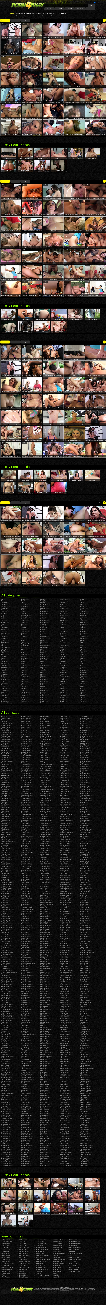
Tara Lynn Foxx (85, 984)
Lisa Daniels (64, 745)
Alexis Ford (4, 797)
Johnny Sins (44, 870)
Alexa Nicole (5, 782)
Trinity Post (83, 1058)
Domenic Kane (25, 997)
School (62, 692)
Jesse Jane (44, 824)
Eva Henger (24, 1052)
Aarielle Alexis (5, 718)
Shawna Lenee (84, 857)
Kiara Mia (43, 1017)
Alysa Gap (4, 845)
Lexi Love (43, 1154)
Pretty (62, 667)
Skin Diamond (84, 891)
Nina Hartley (64, 1070)
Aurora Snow (5, 1022)
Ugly (81, 665)
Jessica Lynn (44, 838)
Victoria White (84, 1126)
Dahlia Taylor (25, 918)
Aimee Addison (6, 750)
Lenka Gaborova (45, 1144)
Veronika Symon (85, 1110)
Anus (2, 615)
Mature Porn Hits (74, 1242)
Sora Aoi (82, 922)
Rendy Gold (83, 732)
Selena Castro (84, 841)
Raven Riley (64, 1161)
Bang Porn (39, 1257)
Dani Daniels (25, 934)
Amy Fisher (4, 875)
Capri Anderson (26, 756)
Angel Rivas (5, 906)
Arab (2, 617)
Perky (62, 651)
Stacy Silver (83, 934)
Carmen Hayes (25, 773)
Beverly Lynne (5, 1077)
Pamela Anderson (65, 1099)
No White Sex (6, 1244)
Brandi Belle (5, 1108)
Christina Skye (25, 861)
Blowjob (3, 665)
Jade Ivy (43, 747)
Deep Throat (25, 644)
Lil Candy (63, 725)
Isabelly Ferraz (45, 725)
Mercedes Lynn (65, 900)
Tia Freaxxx (83, 1024)
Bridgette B (4, 1138)
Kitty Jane (43, 1040)
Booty (3, 672)
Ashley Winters (6, 999)
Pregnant (63, 665)
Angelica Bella (5, 915)
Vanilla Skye (84, 1097)
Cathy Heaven (25, 806)
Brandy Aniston (6, 1113)
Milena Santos (64, 938)
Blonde (3, 663)
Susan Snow (84, 963)
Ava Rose (4, 1040)
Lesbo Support (57, 1271)
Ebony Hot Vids (41, 1240)
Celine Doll (24, 811)
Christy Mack (25, 868)
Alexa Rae (4, 784)
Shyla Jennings (85, 870)
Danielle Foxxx (25, 940)
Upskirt (82, 674)
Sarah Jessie (84, 813)
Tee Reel (82, 1008)
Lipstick (42, 696)
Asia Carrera (5, 1008)
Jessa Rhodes (45, 822)
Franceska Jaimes (26, 1072)
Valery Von (83, 1074)
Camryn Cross (25, 743)
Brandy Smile (5, 1115)
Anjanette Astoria (6, 945)
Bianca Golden (6, 1081)
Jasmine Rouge (45, 772)
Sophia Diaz (84, 906)
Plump (62, 658)
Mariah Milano (64, 849)
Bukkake (4, 683)
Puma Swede (46, 16)
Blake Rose (4, 1092)
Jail (41, 663)
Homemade (44, 644)
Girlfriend (43, 620)
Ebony (23, 663)
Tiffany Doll (83, 1027)
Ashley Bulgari (5, 986)
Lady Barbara (44, 1092)
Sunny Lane (83, 959)
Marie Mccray (64, 852)
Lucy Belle (63, 790)
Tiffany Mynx (84, 1031)
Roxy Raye (83, 768)
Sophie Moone (84, 918)
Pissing (62, 656)
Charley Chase (25, 822)
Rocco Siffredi (84, 750)
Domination (24, 658)
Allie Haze (4, 825)
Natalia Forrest (64, 995)
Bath (2, 631)
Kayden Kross (44, 965)
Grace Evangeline (26, 1108)
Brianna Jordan (6, 1135)
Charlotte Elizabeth (27, 825)
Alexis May (4, 800)
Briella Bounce (5, 1140)
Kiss (41, 674)
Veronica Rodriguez (86, 1108)
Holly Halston (25, 1153)
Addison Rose (5, 727)
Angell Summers (6, 927)
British (3, 678)
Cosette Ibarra (25, 906)
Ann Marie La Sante (7, 949)
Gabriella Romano (26, 1079)
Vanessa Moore (85, 1086)
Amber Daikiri (5, 857)
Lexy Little (43, 1165)
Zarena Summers (85, 1154)
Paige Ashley (64, 1095)
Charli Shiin (24, 824)
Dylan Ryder (25, 1011)
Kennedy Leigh (45, 1004)
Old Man (62, 631)
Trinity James (84, 1056)
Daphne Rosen (25, 947)
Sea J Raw (83, 840)
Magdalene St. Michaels (67, 831)
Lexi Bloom (44, 1149)
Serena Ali (83, 845)
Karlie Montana (45, 925)
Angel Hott (4, 899)
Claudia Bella (25, 890)
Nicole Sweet (64, 1043)
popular (49, 8)
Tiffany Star (83, 1036)
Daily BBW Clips (41, 1267)
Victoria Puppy (84, 1122)
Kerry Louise (44, 1006)
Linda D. (62, 736)
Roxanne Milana (85, 761)
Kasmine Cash (45, 933)
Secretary (63, 696)
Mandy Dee (63, 838)
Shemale (63, 703)
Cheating (4, 701)
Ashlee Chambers (7, 981)
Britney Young (5, 1156)
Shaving (62, 701)
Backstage (4, 629)
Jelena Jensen (45, 793)
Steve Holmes (84, 943)
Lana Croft (43, 1099)
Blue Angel (4, 1099)
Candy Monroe (25, 752)
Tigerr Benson (84, 1040)
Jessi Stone (44, 825)
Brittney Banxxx (6, 1165)
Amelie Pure (5, 866)
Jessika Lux (44, 850)
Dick (22, 647)
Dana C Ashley (25, 925)
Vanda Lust (83, 1077)
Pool (61, 660)
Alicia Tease (5, 818)
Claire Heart (24, 884)
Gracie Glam (25, 1110)
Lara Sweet (44, 1111)
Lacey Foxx (44, 1086)
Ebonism (21, 1271)
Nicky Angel (64, 1027)
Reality (62, 679)
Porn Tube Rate (24, 1247)
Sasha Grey (83, 824)
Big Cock (4, 647)
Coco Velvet (24, 900)
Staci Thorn (83, 931)
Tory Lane (83, 1052)
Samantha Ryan (85, 790)
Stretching (83, 628)
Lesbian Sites (56, 1265)
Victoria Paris (84, 1120)
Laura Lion (43, 1117)
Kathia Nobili (44, 938)
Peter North (63, 1120)
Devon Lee (24, 979)
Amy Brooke (5, 874)
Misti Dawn (63, 959)
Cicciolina (24, 872)
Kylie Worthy (44, 1079)
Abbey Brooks (5, 720)
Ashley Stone (5, 997)
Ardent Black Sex (24, 1261)
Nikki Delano (64, 1061)
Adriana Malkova (6, 734)
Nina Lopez (63, 1074)
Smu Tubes (22, 1257)
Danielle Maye (25, 942)
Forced (42, 603)
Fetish (23, 688)
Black (3, 658)
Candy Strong (25, 754)
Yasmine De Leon (85, 1147)
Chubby (23, 599)
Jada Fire (43, 741)
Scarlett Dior (84, 834)
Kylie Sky (43, 1077)
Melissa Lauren (65, 888)
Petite (62, 653)
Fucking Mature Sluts (59, 1242)
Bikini (3, 653)
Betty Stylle (4, 1076)
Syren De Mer (84, 968)
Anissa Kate (5, 931)
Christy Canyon (26, 866)
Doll (22, 656)
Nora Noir (63, 1081)
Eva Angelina (28, 16)
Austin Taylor (5, 1027)
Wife (81, 692)
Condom (23, 619)
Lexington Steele (45, 1160)
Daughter (24, 642)
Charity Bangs (25, 816)
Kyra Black (43, 1081)
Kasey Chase (44, 931)
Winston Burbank (85, 1145)
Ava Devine (4, 1036)
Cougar (23, 620)
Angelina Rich (5, 922)
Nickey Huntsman (65, 1022)
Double (23, 660)
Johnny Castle (45, 866)
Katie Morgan (44, 949)
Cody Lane (24, 902)
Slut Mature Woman (75, 1253)
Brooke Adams (25, 718)
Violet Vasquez (84, 1135)
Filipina (23, 690)
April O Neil (4, 961)
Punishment (64, 676)
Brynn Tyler (24, 731)
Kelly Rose (43, 990)
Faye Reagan (25, 1065)
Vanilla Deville (84, 1095)
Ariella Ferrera (5, 970)
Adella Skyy (5, 729)
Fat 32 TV (39, 1271)
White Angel (83, 1142)
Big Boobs (4, 644)
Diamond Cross (26, 983)
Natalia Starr (64, 999)
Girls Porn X (73, 1263)
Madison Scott (64, 825)
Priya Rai (63, 1135)
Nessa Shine (64, 1020)
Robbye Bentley (85, 747)
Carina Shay (25, 759)
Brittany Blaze (5, 1160)
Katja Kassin (44, 956)
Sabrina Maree (84, 777)
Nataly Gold (64, 1009)
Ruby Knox (83, 772)
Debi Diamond (25, 961)
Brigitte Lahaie (5, 1147)
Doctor (23, 653)
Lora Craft (63, 779)
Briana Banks (5, 1127)
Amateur (3, 606)
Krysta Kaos (44, 1060)
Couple (23, 622)
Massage (43, 703)
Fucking (42, 608)
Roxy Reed (83, 770)
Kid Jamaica (44, 1018)
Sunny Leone (84, 961)
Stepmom (83, 622)
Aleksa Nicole (5, 763)
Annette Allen (5, 954)
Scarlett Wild (84, 836)
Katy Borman (44, 959)
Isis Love (43, 727)
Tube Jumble (6, 1261)
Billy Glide (4, 1090)
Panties (62, 644)
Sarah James (84, 811)
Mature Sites (73, 1246)
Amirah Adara (5, 872)
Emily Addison (25, 1024)
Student (82, 631)
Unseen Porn (6, 1265)
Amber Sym (5, 865)
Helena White (25, 1144)
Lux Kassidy (64, 806)
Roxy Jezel (83, 764)
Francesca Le (25, 1070)
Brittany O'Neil (5, 1161)
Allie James (4, 827)
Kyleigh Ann (44, 1074)
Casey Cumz (25, 790)
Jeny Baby (43, 816)
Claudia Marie (25, 895)
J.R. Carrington (45, 739)
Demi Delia (24, 968)
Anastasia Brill (5, 881)
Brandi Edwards (6, 1110)
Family (23, 679)
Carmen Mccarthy (26, 777)
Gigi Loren (24, 1095)
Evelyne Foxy (25, 1060)
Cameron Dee (25, 739)
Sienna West (84, 874)
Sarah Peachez (85, 815)
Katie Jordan (44, 945)
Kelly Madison (44, 988)
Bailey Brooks (5, 1047)
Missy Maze (64, 956)
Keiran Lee (20, 16)
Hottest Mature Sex (58, 1259)
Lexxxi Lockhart (45, 1161)
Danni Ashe (24, 943)
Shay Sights (83, 859)
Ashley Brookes (6, 984)
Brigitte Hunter (5, 1145)
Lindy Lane (63, 739)
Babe (2, 626)
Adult (3, 1275)
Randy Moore (64, 1156)
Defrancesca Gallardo (28, 963)
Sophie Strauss (85, 920)
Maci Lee (63, 813)
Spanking (83, 615)
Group (42, 631)
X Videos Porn (6, 1240)
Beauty (3, 640)
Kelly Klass (43, 984)
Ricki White (83, 734)
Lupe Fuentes (64, 802)
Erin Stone (24, 1047)
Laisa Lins (43, 1095)
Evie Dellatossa (26, 1061)
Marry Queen (64, 863)
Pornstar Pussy (62, 13)
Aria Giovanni (5, 963)
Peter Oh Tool (64, 1122)
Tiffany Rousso (84, 1035)
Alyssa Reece (5, 849)
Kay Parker (44, 961)
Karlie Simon (44, 927)
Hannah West (25, 1127)
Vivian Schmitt (84, 1136)
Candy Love (24, 748)
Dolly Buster (25, 995)
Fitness (23, 699)
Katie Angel (44, 942)
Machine (43, 697)
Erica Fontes (25, 1040)
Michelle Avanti (65, 922)
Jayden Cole (44, 779)
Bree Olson (4, 1122)
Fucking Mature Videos (43, 1255)
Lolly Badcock (64, 770)
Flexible (23, 703)
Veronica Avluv (84, 1102)
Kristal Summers (45, 1052)
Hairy (42, 635)
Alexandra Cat (5, 786)
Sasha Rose (84, 825)
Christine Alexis (26, 863)
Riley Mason (84, 739)
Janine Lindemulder (46, 764)
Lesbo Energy (56, 1267)
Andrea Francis (6, 888)
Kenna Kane (44, 1002)
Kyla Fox (43, 1070)
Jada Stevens (44, 743)
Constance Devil (26, 904)
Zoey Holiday (84, 1160)
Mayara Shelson (65, 875)
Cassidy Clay (25, 798)
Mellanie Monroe (65, 893)
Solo (81, 610)
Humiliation (44, 651)
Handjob (43, 637)
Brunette (3, 679)
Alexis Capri (5, 793)
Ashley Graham (6, 992)
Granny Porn (56, 1251)
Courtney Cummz (26, 908)
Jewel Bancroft (45, 852)
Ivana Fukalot (44, 732)
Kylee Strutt (44, 1072)
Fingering (24, 692)
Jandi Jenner (44, 757)
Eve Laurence (25, 1058)
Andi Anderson (6, 886)
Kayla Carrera (44, 967)
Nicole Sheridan (65, 1042)
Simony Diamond (85, 888)
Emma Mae (24, 1031)
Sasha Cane (84, 822)
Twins (81, 663)
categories (80, 8)
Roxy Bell (83, 763)
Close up (23, 604)
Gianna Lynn (25, 1092)
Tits (81, 656)
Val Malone (83, 1063)
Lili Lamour (63, 727)
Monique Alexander (66, 975)
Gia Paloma (24, 1088)
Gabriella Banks (26, 1076)
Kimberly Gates (45, 1033)
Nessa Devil (64, 1018)
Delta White (24, 967)
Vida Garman (84, 1127)
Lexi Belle (43, 1147)
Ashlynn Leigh (5, 1006)
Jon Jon (42, 872)
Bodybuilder (5, 667)
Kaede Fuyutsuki (45, 902)
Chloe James (25, 849)
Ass (2, 620)
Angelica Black (6, 916)
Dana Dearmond (26, 927)
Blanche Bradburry (7, 1094)
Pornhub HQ (6, 1253)
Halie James (25, 1122)
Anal (2, 611)
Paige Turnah (64, 1097)
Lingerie (43, 694)
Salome (82, 784)
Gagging (43, 611)
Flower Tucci (25, 1068)
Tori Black (83, 1049)
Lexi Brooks (44, 1151)
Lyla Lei (62, 809)
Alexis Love (4, 798)
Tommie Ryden (84, 1045)
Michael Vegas (64, 920)
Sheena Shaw (84, 865)
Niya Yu (62, 1079)
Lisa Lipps (63, 747)
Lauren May (44, 1119)
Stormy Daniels (85, 947)
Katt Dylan (43, 958)
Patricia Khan (64, 1104)
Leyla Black (63, 718)
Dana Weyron (25, 931)
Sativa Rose (84, 827)
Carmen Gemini (26, 772)
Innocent (43, 656)
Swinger (82, 638)
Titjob (81, 654)
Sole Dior (83, 899)
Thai (81, 649)
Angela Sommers (6, 909)
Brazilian (4, 674)
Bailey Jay (4, 1049)
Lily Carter (63, 729)
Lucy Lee (63, 795)
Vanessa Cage (84, 1081)
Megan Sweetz (65, 879)
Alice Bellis (4, 809)
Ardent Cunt (23, 1249)
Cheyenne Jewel (26, 840)
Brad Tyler (4, 1106)
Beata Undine (5, 1060)
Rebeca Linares (85, 718)
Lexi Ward (43, 1158)
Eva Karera (24, 1054)
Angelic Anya (5, 911)
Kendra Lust (44, 999)
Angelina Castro (6, 920)
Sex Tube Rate (23, 1253)
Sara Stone (83, 807)
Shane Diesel (84, 854)
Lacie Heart (44, 1090)
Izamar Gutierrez (45, 738)
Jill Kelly (43, 856)
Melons (62, 603)
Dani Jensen (25, 936)
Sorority (82, 611)
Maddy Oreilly (64, 816)
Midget (62, 604)
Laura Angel (44, 1115)
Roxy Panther (84, 766)
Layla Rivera (44, 1124)
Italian (42, 662)
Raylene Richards (65, 1165)
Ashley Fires (5, 988)
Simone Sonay (84, 886)
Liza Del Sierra (65, 756)
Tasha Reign (84, 988)
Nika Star (63, 1047)
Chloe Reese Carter (27, 852)
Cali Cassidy (25, 736)
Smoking (82, 608)
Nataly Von (63, 1011)
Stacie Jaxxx (84, 933)
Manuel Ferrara (65, 840)
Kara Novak (44, 909)
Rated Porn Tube (24, 1251)
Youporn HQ (6, 1271)
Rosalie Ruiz (84, 757)
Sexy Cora (83, 849)
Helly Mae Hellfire (26, 1145)
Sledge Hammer (85, 897)
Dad (22, 638)
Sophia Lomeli (84, 909)
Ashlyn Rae (4, 1002)
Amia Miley (4, 868)
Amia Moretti (5, 870)
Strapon (82, 626)
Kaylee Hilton (44, 975)
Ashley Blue (5, 983)
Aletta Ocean (5, 772)
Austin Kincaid (55, 16)
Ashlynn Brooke (6, 1004)
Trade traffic (67, 1287)
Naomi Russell (64, 993)
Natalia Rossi (64, 997)
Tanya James (84, 979)
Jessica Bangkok (45, 829)
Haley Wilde (24, 1120)
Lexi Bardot (44, 1145)
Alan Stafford (5, 756)
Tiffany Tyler (83, 1038)
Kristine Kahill (44, 1058)
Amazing (4, 608)
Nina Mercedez (65, 1076)
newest (15, 20)
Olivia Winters (64, 1094)
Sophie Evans (84, 915)
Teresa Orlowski (85, 1015)
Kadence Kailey (45, 900)
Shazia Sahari (84, 861)
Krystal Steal (44, 1067)
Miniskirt (62, 608)
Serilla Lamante (85, 847)
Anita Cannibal (6, 938)
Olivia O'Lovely (65, 1092)
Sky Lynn (83, 893)
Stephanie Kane (85, 942)
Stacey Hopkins (85, 927)
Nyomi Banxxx (64, 1086)
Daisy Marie (24, 924)
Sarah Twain (84, 818)
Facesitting (24, 676)
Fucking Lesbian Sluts (43, 1259)
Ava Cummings (6, 1033)
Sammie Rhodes (85, 795)
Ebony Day (22, 1273)
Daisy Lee (24, 920)
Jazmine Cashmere (46, 790)
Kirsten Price (44, 1036)
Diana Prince (25, 992)
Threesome (83, 651)
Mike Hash (63, 934)
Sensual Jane (84, 843)
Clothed (23, 606)
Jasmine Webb (45, 773)
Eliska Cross (25, 1015)
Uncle (81, 667)
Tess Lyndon (84, 1018)
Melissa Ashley (65, 884)
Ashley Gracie (5, 990)
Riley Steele (83, 743)
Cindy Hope (24, 877)
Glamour (43, 622)
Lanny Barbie (44, 1106)
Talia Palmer (84, 974)
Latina (42, 685)
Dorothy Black (25, 1008)
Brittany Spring (6, 1163)
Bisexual (3, 654)
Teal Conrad (84, 1004)
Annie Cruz (4, 958)
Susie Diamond (85, 965)
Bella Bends (5, 1063)
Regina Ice (83, 725)
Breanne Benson (6, 1119)
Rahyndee (63, 1149)
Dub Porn (5, 1247)
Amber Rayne (5, 863)
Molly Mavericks (65, 965)
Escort (23, 669)
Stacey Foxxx (84, 925)
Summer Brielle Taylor (87, 952)
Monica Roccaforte (66, 970)
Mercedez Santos (65, 902)
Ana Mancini (5, 879)
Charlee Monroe (26, 818)
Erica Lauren (25, 1042)
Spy (81, 619)
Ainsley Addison (6, 754)
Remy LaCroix (84, 729)
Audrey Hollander (6, 1015)
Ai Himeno (4, 743)
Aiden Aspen (5, 747)
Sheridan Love (84, 868)
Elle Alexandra (25, 1020)
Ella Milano (24, 1018)
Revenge (63, 685)
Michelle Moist (64, 925)
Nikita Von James (65, 1052)
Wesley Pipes (84, 1140)
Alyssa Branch (5, 847)
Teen (81, 647)
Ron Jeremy (84, 756)
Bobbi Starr (4, 1102)
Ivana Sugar (44, 734)
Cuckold (23, 628)
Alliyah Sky (4, 836)
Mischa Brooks (64, 949)
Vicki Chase (83, 1113)
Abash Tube (6, 1273)
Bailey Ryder (5, 1052)
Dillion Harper (25, 993)
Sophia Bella (84, 904)
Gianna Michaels (26, 1094)
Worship (82, 696)
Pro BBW (72, 1251)
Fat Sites (38, 1273)
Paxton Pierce (64, 1108)
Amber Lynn (5, 861)
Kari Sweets (44, 916)
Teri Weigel (83, 1017)
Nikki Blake (63, 1058)
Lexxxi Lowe (44, 1163)
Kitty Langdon (44, 1042)
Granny (42, 629)
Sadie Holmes (84, 779)
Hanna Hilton (25, 1124)
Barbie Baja (5, 1054)
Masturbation (64, 599)
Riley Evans (83, 738)
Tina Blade (83, 1043)
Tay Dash (83, 993)
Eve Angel (24, 1056)
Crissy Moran (25, 913)
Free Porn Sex (74, 1267)
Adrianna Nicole (6, 739)
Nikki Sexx (63, 1067)
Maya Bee (63, 872)
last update (59, 8)
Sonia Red (83, 900)
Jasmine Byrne (45, 770)
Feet (22, 685)
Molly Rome (64, 967)
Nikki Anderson (65, 1054)
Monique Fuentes (65, 977)
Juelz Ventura (44, 883)
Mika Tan (63, 933)
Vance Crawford (85, 1076)
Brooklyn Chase (26, 725)
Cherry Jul (24, 834)
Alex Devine (5, 775)
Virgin (81, 679)
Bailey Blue (4, 1045)
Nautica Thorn (64, 1015)
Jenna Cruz (44, 797)
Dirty (22, 651)
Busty (3, 687)
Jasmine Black (45, 768)
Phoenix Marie (64, 1126)
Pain (61, 642)
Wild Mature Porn (75, 1259)
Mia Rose (63, 915)
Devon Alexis (25, 977)
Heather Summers (26, 1138)
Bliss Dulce (4, 1095)
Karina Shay (44, 922)
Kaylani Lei (43, 972)
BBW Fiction (23, 1240)
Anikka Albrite (5, 929)
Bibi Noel (4, 1088)
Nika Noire (63, 1045)
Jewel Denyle (44, 854)
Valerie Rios (83, 1072)
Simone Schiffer (85, 884)
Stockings (83, 624)
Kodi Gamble (44, 1047)
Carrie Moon (25, 788)
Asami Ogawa (5, 977)
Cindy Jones (25, 879)
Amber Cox (4, 856)
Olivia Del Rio (64, 1090)
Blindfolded (4, 662)
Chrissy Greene (26, 856)
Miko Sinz (63, 936)
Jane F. (42, 761)
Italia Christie (44, 731)
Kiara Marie (44, 1015)
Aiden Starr (4, 748)
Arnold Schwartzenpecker (9, 972)
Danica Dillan (25, 938)
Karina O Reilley (45, 920)
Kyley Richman (45, 1076)
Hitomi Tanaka (25, 1151)
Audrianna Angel (6, 1017)
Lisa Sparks (64, 748)
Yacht (81, 697)
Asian (3, 619)
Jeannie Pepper (45, 791)
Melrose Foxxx (64, 895)
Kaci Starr (43, 899)
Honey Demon (25, 1161)
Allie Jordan (5, 829)
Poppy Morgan (64, 1131)
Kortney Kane (44, 1049)
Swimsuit (82, 637)
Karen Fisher (44, 913)
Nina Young (63, 1077)
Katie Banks (44, 943)
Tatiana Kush (84, 990)
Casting (3, 694)
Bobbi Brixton (5, 1101)
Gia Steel (24, 1090)
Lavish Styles (44, 1122)
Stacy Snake (84, 936)
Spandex (82, 613)
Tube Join (72, 1265)
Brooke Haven (25, 722)
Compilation (24, 617)
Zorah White (84, 1165)
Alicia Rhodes (5, 815)
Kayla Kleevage (45, 968)
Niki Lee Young (65, 1049)
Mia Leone (63, 908)
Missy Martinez (65, 954)
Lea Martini (44, 1131)
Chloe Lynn (24, 850)
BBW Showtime (41, 1261)
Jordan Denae (44, 877)
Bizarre (3, 656)
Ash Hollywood (6, 979)
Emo (22, 665)
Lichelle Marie (64, 723)
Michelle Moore (65, 927)
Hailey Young (25, 1117)
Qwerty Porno (6, 1259)
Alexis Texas (5, 804)
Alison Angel (5, 822)
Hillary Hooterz (25, 1147)
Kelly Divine (44, 983)
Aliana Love (5, 807)
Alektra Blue (5, 764)
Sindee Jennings (85, 890)
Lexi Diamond (44, 1153)
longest (70, 8)
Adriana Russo (6, 736)
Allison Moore (5, 832)
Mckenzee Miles (65, 877)
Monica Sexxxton (65, 972)
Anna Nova (4, 950)
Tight (81, 653)
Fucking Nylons (57, 1247)
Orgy (61, 637)
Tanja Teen (83, 975)
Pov (61, 663)
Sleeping (82, 606)
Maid (42, 699)
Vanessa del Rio (85, 1094)
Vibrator (82, 676)
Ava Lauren (4, 1038)
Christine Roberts (26, 865)
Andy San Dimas (6, 890)
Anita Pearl (4, 943)
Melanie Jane (64, 883)
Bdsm (3, 637)
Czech (23, 637)
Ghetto (42, 619)
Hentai (42, 640)
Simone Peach (84, 881)
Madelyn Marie (65, 818)
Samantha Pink (85, 788)
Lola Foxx (63, 766)
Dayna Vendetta (26, 958)
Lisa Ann (63, 743)
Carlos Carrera (25, 764)
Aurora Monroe (6, 1020)
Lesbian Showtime (58, 1263)
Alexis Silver (5, 802)
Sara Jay (82, 802)
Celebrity (4, 697)
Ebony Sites (39, 1246)
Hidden (42, 642)
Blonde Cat (4, 1097)
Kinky (42, 672)
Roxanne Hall (84, 759)
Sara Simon (83, 806)
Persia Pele (63, 1119)
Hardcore (43, 638)
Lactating (43, 679)
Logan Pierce (64, 763)
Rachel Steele (64, 1145)
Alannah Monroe (6, 761)
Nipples (62, 620)
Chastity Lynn (25, 831)
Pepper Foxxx (64, 1113)
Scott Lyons (83, 838)
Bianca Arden (5, 1079)
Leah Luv (43, 1135)
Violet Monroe (84, 1133)
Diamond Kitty (25, 988)
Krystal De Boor (45, 1063)
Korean (42, 678)
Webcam (82, 685)
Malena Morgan (65, 834)
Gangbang (43, 613)
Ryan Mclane (84, 773)
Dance (23, 640)
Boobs (3, 670)
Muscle (62, 617)
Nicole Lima (64, 1036)
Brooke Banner (25, 720)
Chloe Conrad (25, 841)
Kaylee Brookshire (46, 974)
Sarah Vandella (85, 820)
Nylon (62, 626)
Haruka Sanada (26, 1129)
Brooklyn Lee (25, 727)
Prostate (62, 670)
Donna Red (24, 1004)
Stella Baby (83, 938)
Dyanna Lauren (26, 1009)
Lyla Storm (63, 811)
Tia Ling (82, 1026)
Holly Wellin (24, 1158)
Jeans (42, 667)
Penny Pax (63, 1111)
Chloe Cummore (26, 843)
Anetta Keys (5, 891)
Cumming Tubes (41, 1265)
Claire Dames (25, 883)
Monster (62, 613)
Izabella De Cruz (45, 736)
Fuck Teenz (56, 1249)
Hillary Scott (24, 1149)
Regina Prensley (85, 727)
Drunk (23, 662)
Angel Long (4, 900)
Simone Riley (84, 883)
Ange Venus (5, 893)
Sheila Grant (84, 866)
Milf (61, 606)
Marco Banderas (65, 841)
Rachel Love (64, 1140)
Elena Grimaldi (25, 1013)
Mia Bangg (63, 904)
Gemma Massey (26, 1081)
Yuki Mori (83, 1151)
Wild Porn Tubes (7, 1267)
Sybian (82, 640)
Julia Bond (43, 886)
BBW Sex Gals (40, 1277)
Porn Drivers (6, 1257)
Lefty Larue (44, 1136)
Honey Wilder (25, 1163)
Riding (62, 687)
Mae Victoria (64, 829)
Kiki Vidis (43, 1026)
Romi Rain (83, 754)
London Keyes (64, 773)
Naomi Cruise (64, 992)
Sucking (82, 633)
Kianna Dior (44, 1013)
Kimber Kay (44, 1031)
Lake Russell (44, 1097)
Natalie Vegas (64, 1006)
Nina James (64, 1072)
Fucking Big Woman (42, 1275)
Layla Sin (43, 1127)
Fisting (23, 697)
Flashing (23, 701)
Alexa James (5, 779)
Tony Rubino (84, 1047)
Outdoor (62, 640)
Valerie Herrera (84, 1070)
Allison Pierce (5, 834)
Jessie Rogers (45, 845)
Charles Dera (37, 16)
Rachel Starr (64, 1144)
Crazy (22, 624)
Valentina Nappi (85, 1067)
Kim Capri (43, 1027)
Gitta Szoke (24, 1106)
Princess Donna (65, 1133)
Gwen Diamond (26, 1115)
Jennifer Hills (44, 809)
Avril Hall (4, 1042)
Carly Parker (25, 766)
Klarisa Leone (44, 1043)
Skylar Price (83, 895)
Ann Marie (4, 947)
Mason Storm (64, 868)
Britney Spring (5, 1154)
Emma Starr (24, 1033)
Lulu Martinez (64, 798)
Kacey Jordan (44, 897)
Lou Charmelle (64, 786)
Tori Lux (82, 1051)
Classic (23, 601)
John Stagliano (45, 863)
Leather (42, 687)
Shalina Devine (84, 852)
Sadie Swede (84, 782)
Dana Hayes (25, 929)
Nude (62, 622)
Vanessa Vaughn (85, 1088)
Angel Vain (4, 908)
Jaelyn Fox (43, 748)
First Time (24, 694)
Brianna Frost (5, 1133)
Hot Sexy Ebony (41, 1247)
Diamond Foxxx (26, 984)
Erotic (22, 667)
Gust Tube (22, 1242)
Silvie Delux (83, 879)
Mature (62, 601)
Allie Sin (3, 831)
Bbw (2, 635)
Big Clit (3, 645)
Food (42, 599)
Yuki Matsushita (85, 1149)
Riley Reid (83, 741)
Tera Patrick (83, 1013)
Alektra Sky (4, 766)
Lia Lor (62, 722)
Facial (23, 678)
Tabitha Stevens (85, 972)
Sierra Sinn (83, 875)
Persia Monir (64, 1117)
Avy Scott (4, 1043)
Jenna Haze (44, 798)
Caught (3, 696)
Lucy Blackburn (65, 791)
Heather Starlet (25, 1136)
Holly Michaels (25, 1156)
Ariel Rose (4, 968)
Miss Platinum (64, 950)
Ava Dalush (4, 1035)
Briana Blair (5, 1129)
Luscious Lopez (65, 804)
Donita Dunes (25, 999)
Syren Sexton (84, 970)
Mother (62, 615)
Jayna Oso (43, 788)
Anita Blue (4, 936)
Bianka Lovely (5, 1085)
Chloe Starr (24, 854)
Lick (41, 692)
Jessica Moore (45, 840)
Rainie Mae (63, 1151)
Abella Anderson (6, 723)
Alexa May (4, 781)
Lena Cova (43, 1142)
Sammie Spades (85, 797)
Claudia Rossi (25, 897)
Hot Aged (55, 1255)
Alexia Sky (4, 788)
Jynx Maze (43, 895)
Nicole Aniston (64, 1033)
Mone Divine (64, 968)
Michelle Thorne (65, 929)
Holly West (24, 1160)
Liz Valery (63, 752)
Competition (24, 615)
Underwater (83, 669)
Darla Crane (25, 952)
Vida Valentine (84, 1129)
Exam (22, 670)
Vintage (82, 678)
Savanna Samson (85, 829)
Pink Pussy (63, 1129)
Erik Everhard (25, 1043)
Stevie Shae (84, 945)
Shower (82, 599)
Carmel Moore (25, 768)
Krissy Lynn (44, 1051)
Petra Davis (64, 1124)
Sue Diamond (84, 949)
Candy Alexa (25, 747)
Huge (42, 649)
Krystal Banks (44, 1061)
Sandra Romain (85, 800)
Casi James (24, 791)
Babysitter (4, 628)
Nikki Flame (64, 1063)
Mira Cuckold (64, 945)
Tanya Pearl (83, 981)
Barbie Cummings (7, 1056)
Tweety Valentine (85, 1061)
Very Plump (73, 1255)
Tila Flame (83, 1042)
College (23, 613)
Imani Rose (44, 720)
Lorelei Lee (63, 782)
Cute (22, 635)
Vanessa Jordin (85, 1085)
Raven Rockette (65, 1163)
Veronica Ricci (84, 1106)
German (43, 617)
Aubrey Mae (5, 1011)
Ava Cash (4, 1031)
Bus (2, 685)
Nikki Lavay (63, 1065)
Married (42, 701)
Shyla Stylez (84, 872)
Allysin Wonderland (7, 841)
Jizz (41, 670)
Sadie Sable (84, 781)
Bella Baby (4, 1061)
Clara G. (23, 886)
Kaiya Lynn (43, 906)
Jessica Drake (44, 832)
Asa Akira (4, 975)
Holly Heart (24, 1154)
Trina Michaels (84, 1054)
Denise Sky (24, 970)
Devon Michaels (26, 981)
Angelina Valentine (7, 924)
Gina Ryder (24, 1099)
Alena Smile (5, 768)
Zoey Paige (83, 1163)
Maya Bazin (64, 870)
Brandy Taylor (5, 1117)
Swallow (82, 635)
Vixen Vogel (83, 1138)
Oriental (62, 638)
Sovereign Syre (85, 924)
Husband (43, 653)
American (4, 610)
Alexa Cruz (4, 777)
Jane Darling (44, 759)
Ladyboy (43, 681)
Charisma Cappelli (27, 815)
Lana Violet (44, 1102)
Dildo (22, 649)
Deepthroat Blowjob (30, 13)
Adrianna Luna (6, 738)
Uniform (82, 670)
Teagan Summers (85, 1002)
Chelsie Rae (25, 832)
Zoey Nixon (83, 1161)
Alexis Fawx (5, 795)
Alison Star (4, 824)
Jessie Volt (43, 847)
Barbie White (5, 1058)
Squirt (81, 620)
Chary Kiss (24, 827)
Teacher (82, 644)
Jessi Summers (45, 827)
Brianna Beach (6, 1131)
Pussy (62, 678)
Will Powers (83, 1144)
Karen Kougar (44, 915)
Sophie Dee (83, 913)
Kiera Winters (44, 1022)
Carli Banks (24, 763)
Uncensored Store (8, 1263)
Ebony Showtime (41, 1244)
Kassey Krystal (45, 934)
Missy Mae (63, 952)
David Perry (24, 956)
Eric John (24, 1038)
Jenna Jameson (45, 800)
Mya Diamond (64, 983)
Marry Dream (64, 861)
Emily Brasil (24, 1026)
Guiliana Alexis (25, 1113)
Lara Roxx (43, 1108)
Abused (3, 601)
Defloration (24, 645)
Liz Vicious (63, 754)
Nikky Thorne (64, 1068)
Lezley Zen (63, 720)
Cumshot (23, 631)
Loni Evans (63, 775)
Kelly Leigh (43, 986)
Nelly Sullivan (64, 1017)
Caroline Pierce (26, 782)
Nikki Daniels (64, 1060)
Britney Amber (5, 1149)
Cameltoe (4, 688)
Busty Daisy (24, 732)
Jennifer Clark (44, 806)
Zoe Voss (83, 1158)
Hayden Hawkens (26, 1133)
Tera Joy (82, 1011)
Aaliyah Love (5, 716)
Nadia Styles (64, 990)
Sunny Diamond (85, 958)
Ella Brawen (24, 1017)
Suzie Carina (84, 967)
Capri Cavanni (25, 757)
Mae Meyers (64, 827)
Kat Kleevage (44, 936)
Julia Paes (43, 888)
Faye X (23, 1067)
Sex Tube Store (24, 1255)
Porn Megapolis (74, 1249)
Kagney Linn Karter (46, 904)
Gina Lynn (24, 1097)
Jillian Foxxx (44, 857)
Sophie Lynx (84, 916)
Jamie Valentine (45, 754)
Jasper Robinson (45, 775)
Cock (22, 610)
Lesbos (54, 1273)
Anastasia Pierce (6, 884)
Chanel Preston (26, 813)
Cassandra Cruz (26, 795)
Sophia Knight (84, 908)
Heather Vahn (25, 1140)
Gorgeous (43, 628)
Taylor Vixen (84, 997)
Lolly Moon (63, 772)
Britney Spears (6, 1153)
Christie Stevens (26, 857)
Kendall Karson (45, 997)
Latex (42, 683)
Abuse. (67, 1290)
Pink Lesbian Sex (75, 1247)
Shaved (62, 699)
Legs (42, 688)
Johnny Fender (45, 868)
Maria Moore (64, 845)
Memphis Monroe (65, 897)
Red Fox (82, 723)
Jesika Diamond (45, 820)
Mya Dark (63, 981)
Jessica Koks (44, 836)
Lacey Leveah (44, 1088)
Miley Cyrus (64, 940)
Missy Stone (64, 958)
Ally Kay (3, 838)
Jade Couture (44, 745)
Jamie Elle (43, 752)
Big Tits (3, 651)
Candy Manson (25, 750)
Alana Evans (5, 757)
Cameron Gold (25, 741)
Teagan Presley (85, 1001)
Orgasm (62, 635)
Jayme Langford (45, 786)
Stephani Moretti (85, 940)
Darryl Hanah (25, 954)
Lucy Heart (63, 793)
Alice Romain (5, 813)
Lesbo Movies (56, 1269)
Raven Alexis (64, 1160)
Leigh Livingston (45, 1138)
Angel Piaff (4, 902)
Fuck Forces (6, 1255)
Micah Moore (64, 918)
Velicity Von (83, 1099)
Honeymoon (44, 645)
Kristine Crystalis (45, 1056)
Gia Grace (24, 1086)
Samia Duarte (84, 793)
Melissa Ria (64, 891)
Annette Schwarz (6, 956)
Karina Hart (44, 918)
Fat (22, 683)
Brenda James (5, 1124)
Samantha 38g (84, 786)
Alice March (5, 811)
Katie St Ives (44, 950)
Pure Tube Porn (7, 1242)
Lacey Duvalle (44, 1085)
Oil (61, 629)
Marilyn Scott (64, 854)
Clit (22, 603)
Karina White (44, 924)
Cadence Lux (25, 734)
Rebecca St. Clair (85, 722)
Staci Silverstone (85, 929)
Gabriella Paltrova (26, 1077)
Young (82, 701)
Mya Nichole (64, 986)
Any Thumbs (6, 1277)
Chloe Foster (25, 847)
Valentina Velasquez (86, 1068)
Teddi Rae (83, 1006)
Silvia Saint (83, 877)
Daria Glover (25, 950)
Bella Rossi (4, 1068)
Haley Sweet (25, 1119)
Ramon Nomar (64, 1154)
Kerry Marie (44, 1008)
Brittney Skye (25, 716)
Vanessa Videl (84, 1092)
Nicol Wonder (64, 1031)
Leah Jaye (43, 1133)
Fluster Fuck (6, 1249)
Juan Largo (44, 881)
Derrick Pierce (25, 972)
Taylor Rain (83, 995)
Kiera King (43, 1020)
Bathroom (4, 633)
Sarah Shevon (84, 816)
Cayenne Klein (25, 807)
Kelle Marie (44, 981)
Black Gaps (22, 1265)
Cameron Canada (26, 738)
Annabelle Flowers (7, 952)
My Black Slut (40, 1253)
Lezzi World (73, 1240)
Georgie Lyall (25, 1085)
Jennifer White (45, 811)
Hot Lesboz (56, 1257)
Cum (22, 629)
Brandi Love (5, 1111)
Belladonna (4, 1070)
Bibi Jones (4, 1086)
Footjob (42, 601)
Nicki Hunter (64, 1024)
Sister (81, 601)
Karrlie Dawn (44, 929)
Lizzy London (64, 761)
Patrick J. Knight (65, 1106)
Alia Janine (4, 806)
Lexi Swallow (44, 1156)
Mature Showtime (75, 1244)
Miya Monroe (64, 961)
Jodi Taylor (43, 859)
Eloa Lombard (25, 1022)
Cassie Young (25, 802)
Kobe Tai (43, 1045)
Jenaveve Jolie (45, 795)
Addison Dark (5, 725)
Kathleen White (45, 940)
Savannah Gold (85, 831)
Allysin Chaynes (6, 840)
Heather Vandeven (27, 1142)
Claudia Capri (25, 891)
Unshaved (83, 672)
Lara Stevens (44, 1110)
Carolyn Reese (25, 784)
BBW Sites (39, 1263)
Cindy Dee (24, 874)
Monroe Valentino (65, 979)
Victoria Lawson (85, 1119)
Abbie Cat (4, 722)
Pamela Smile (64, 1101)
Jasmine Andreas (45, 766)
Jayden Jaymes (45, 781)
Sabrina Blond (84, 775)
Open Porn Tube (74, 1271)
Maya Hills (63, 874)
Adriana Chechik (6, 732)
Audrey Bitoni (5, 1013)
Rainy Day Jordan (66, 1153)
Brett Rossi (4, 1126)
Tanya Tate (83, 983)
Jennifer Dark (44, 807)
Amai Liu (4, 850)
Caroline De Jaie (26, 781)
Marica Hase (64, 850)
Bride (2, 676)
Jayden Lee (44, 782)
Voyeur (82, 681)
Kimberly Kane (45, 1035)
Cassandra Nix (25, 797)
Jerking (42, 669)
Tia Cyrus (83, 1022)
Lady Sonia (44, 1094)
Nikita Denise (64, 1051)
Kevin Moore (44, 1009)
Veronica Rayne (85, 1104)
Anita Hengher (5, 942)
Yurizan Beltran (85, 1153)
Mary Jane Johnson (66, 865)
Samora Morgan (85, 798)
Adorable (4, 603)
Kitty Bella (43, 1038)
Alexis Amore (5, 790)
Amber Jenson (5, 859)
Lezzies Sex (56, 1277)
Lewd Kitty (55, 1275)
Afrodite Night (5, 741)
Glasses (43, 624)
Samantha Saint (85, 791)
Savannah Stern (85, 832)
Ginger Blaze (25, 1102)
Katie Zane (43, 954)
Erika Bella (24, 1045)
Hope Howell (44, 716)
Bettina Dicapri (6, 1074)
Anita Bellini (5, 933)
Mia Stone (63, 916)
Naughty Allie (64, 1013)
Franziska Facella (26, 1074)
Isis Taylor (43, 729)
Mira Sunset (64, 947)
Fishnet (23, 696)
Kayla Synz (44, 970)
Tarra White (83, 986)
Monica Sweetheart (66, 974)
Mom (61, 610)
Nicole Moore (64, 1038)
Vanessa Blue (84, 1079)
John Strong (44, 865)
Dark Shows (23, 1269)
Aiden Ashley (5, 745)
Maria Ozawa (64, 847)
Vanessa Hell (84, 1083)
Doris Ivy (23, 1006)
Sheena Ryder (84, 863)
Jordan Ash (44, 875)
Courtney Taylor (26, 911)
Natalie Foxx (64, 1001)
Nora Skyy (63, 1083)
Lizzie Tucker (64, 759)
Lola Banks (63, 764)
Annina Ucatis (5, 959)
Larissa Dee (44, 1113)
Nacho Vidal (64, 988)
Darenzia (23, 949)
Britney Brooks (6, 1151)
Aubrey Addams (6, 1009)
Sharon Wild (84, 856)
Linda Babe (63, 734)
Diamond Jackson (26, 986)
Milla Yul (62, 942)
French (42, 606)
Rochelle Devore (85, 752)
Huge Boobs (20, 13)
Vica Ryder (83, 1111)
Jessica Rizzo (44, 841)
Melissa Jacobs (65, 886)
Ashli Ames (4, 1001)
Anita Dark (4, 940)
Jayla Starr (43, 784)
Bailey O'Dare (5, 1051)
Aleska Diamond (6, 770)
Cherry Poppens (26, 836)
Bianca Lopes (5, 1083)
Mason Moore (64, 866)
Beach (3, 638)
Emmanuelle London (27, 1035)
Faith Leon (24, 1063)
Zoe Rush (83, 1156)
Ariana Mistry (5, 965)
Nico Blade (63, 1029)
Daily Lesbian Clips (42, 1269)
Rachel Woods (64, 1147)
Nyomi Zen (63, 1088)
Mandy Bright (64, 836)
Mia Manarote (64, 913)
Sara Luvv (83, 804)
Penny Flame (64, 1110)
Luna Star (63, 800)
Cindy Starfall (25, 881)
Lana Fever (44, 1101)
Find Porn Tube (74, 1269)
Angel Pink (4, 904)
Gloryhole (43, 626)
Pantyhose (63, 645)
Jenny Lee (43, 815)
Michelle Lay (64, 924)
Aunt (2, 624)
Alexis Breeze (5, 791)
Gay (41, 615)
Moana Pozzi (64, 963)
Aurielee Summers (7, 1018)
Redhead (63, 681)
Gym (41, 633)
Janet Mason (44, 763)
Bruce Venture (25, 729)
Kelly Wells (43, 993)
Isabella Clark (44, 723)
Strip (81, 629)
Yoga (81, 699)
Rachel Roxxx (64, 1142)
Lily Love (63, 732)
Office (62, 628)
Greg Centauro (25, 1111)
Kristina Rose (44, 1054)
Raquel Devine (65, 1158)
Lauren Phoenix (45, 1120)
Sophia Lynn (84, 911)
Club (22, 608)
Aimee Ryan (5, 752)
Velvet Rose (83, 1101)
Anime (3, 613)
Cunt (22, 633)
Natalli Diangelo (65, 1008)
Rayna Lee (83, 716)
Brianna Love (5, 1136)
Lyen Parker (64, 807)
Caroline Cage (25, 779)
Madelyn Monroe (65, 820)
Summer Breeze (85, 950)
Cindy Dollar (25, 875)
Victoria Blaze (84, 1117)
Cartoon (3, 690)
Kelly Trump (44, 992)
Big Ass (3, 642)
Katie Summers (45, 952)
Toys (81, 658)
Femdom (23, 687)
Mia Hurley (63, 906)
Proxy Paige (64, 1136)
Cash (2, 692)
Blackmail (4, 660)
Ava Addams (5, 1029)
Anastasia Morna (6, 883)
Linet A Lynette (64, 741)
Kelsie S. (43, 995)
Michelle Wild (64, 931)
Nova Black (63, 1085)
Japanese (43, 665)
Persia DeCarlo (65, 1115)
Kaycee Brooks (45, 963)
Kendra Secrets (45, 1001)
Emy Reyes (24, 1036)
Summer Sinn (84, 954)
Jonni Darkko (44, 874)
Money (62, 611)
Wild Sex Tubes (7, 1269)
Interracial (43, 660)
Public (62, 674)
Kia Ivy (42, 1011)
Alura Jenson (5, 843)
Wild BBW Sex (74, 1257)
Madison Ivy (64, 822)
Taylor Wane (84, 999)
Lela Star (43, 1140)
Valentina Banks (85, 1065)
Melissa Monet (64, 890)
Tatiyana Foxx (84, 992)
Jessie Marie (44, 843)
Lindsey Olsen (64, 738)
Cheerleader (5, 703)
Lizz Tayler (63, 757)
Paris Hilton (63, 1102)
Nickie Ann (63, 1026)
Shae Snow (83, 850)
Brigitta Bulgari (6, 1142)
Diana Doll (24, 990)
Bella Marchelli (6, 1065)
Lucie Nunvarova (65, 788)
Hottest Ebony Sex (42, 1249)
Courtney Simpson (27, 909)
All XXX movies (57, 1244)
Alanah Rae (5, 759)
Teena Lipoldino (85, 1009)
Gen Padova (25, 1083)
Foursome (43, 604)
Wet (81, 688)
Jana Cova (43, 756)
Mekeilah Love (64, 881)
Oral (61, 633)
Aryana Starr (5, 974)
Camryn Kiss (25, 745)
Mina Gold (63, 943)
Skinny (82, 603)
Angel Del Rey (5, 897)
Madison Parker (65, 824)
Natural (62, 619)
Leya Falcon (64, 716)
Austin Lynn (5, 1026)
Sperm (82, 617)
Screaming (63, 694)
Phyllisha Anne (65, 1127)
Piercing (62, 654)
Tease (82, 645)
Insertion (43, 658)
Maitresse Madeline (66, 832)
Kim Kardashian (45, 1029)
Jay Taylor (43, 777)
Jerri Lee (43, 818)
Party (61, 647)
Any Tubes (5, 1246)
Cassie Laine (25, 800)
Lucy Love (63, 797)
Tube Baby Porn (24, 1259)
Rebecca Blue (84, 720)
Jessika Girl (44, 849)
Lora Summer (64, 781)
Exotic (23, 672)
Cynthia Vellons (26, 915)
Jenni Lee (43, 804)
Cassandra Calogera (27, 793)
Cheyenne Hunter (26, 838)
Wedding (82, 687)
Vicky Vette (83, 1115)
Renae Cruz (83, 731)
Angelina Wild (5, 925)
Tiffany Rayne (84, 1033)
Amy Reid (4, 877)
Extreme (23, 674)
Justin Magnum (45, 893)
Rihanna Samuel (85, 736)
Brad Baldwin (5, 1104)
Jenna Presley (45, 802)
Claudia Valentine (26, 899)
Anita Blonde (5, 934)
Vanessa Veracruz (85, 1090)
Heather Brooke (26, 1135)
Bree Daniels (5, 1120)
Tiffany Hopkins (85, 1029)
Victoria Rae (84, 1124)
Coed (22, 611)
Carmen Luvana (26, 775)
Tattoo (82, 642)
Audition (3, 622)
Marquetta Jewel (65, 859)
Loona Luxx (64, 777)
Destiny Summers (26, 975)
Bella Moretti (5, 1067)
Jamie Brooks (44, 750)
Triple (81, 662)
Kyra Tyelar (44, 1083)
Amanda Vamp (6, 854)
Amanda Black (5, 852)
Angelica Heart (6, 918)
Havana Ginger (25, 1131)
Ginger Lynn (25, 1104)
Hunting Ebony (40, 1251)
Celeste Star (25, 809)
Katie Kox (43, 947)
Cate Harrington (26, 804)
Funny (42, 610)
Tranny (82, 660)
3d (2, 599)
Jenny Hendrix (45, 813)
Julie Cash (43, 891)
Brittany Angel (5, 1158)
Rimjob (62, 688)
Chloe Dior (24, 845)
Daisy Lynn (24, 922)
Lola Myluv (63, 768)
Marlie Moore (64, 857)
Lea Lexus (43, 1129)
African (3, 604)
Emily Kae (24, 1027)
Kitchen (42, 676)
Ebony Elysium (23, 1275)
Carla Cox (24, 761)
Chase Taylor (25, 829)
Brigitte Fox (4, 1144)
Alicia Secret (5, 816)
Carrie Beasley (25, 786)
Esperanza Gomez (27, 1049)
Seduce (62, 697)
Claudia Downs (25, 893)
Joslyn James (44, 879)
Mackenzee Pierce (66, 815)
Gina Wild (24, 1101)
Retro (62, 683)
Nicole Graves (64, 1035)
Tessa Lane (83, 1020)
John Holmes (44, 861)
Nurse (62, 624)
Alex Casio (4, 773)
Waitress (82, 683)
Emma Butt (24, 1029)
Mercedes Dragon (66, 899)
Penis (62, 649)
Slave (81, 604)
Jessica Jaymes (45, 834)
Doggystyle (24, 654)
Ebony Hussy (40, 1242)
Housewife (43, 647)
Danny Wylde (25, 945)
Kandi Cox (43, 908)
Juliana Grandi (45, 890)
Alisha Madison (6, 820)
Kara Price (43, 911)
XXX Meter (72, 1261)
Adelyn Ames (5, 731)
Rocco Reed (84, 748)
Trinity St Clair (84, 1060)
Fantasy (23, 681)
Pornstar (62, 662)
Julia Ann (43, 884)
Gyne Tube (22, 1244)
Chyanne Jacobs (26, 870)
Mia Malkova (64, 911)
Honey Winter (25, 1165)
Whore (82, 690)
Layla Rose (44, 1126)
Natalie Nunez (64, 1004)
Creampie (24, 626)
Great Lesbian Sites (58, 1253)
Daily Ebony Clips (24, 1267)
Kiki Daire (43, 1024)
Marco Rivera (64, 843)
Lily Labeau (63, 731)
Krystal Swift (44, 1068)
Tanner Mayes (84, 977)
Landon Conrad (45, 1104)
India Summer (44, 722)
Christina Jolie (25, 859)
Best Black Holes (24, 1263)
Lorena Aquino (64, 784)
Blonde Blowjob (52, 13)
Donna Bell (24, 1001)
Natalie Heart (64, 1002)
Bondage (4, 669)
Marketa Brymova (65, 856)
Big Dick (3, 649)
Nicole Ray (63, 1040)
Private (62, 669)
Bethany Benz (5, 1072)
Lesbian (42, 690)
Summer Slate (84, 956)
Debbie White (25, 959)
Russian (62, 690)
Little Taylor (63, 750)
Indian (42, 654)
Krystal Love (44, 1065)
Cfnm (3, 699)
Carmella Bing (25, 770)
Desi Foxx (24, 974)
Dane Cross (24, 933)
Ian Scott (43, 718)
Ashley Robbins (6, 995)
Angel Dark (4, 895)
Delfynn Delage (26, 965)
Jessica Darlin (44, 831)
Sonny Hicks (84, 902)
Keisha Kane (44, 979)
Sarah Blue (83, 809)
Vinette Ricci (84, 1131)
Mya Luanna (64, 984)
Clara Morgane (25, 888)
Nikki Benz (63, 1056)
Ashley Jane (5, 993)
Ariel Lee (4, 967)
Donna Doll (24, 1002)
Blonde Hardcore (42, 13)
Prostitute (63, 672)
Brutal (3, 681)
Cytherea (24, 916)
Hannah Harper (26, 1126)
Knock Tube (22, 1246)
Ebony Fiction (23, 1277)
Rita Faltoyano (84, 745)
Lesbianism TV (57, 1261)
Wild (81, 694)
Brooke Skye (25, 723)
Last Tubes (5, 1251)
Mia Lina (62, 909)
